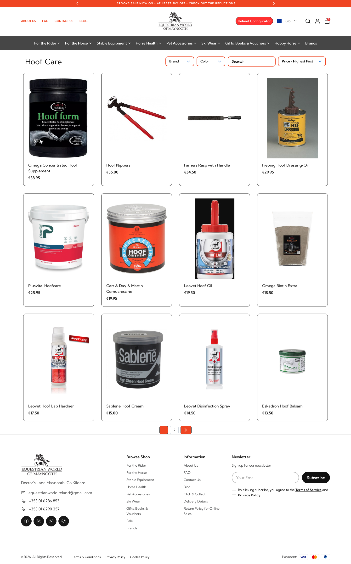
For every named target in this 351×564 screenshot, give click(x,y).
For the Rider (47, 43)
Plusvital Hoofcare (44, 287)
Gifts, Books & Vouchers (247, 43)
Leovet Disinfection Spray (207, 408)
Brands (311, 43)
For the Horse (78, 43)
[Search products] (252, 61)
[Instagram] (39, 521)
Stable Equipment (114, 43)
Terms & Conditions (86, 557)
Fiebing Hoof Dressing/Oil (285, 165)
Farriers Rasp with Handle (207, 165)
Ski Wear (211, 43)
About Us (28, 21)
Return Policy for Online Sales (202, 511)
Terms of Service (308, 490)
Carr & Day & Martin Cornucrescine (124, 290)
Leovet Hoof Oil (198, 287)
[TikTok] (63, 521)
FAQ (45, 21)
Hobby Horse (287, 43)
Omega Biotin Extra (279, 287)
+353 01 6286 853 (44, 500)
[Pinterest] (51, 521)
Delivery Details (196, 501)
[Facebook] (26, 521)
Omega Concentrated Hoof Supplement (52, 168)
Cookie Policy (139, 557)
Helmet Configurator (254, 21)
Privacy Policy (249, 495)
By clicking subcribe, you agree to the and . (283, 492)
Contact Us (64, 21)
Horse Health (149, 43)
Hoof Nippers (118, 165)
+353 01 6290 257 (44, 509)
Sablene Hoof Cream (125, 408)
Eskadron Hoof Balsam (282, 408)
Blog (83, 21)
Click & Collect (194, 494)
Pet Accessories (181, 43)
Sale (129, 521)
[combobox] (287, 21)
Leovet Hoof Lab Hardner (51, 408)
